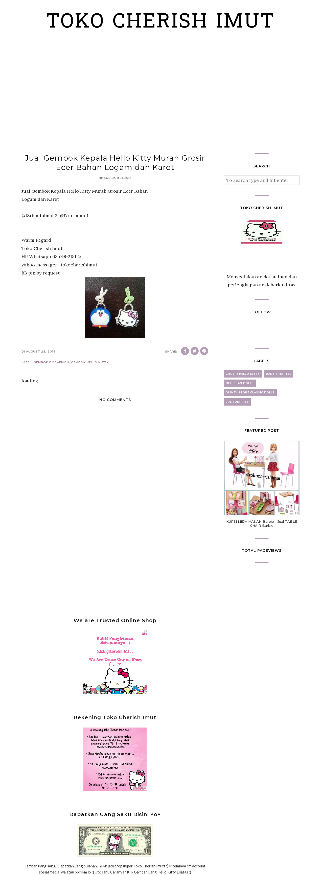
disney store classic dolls (250, 392)
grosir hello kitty (243, 374)
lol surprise (237, 402)
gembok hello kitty (90, 362)
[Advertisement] (160, 102)
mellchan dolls (240, 383)
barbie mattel (278, 374)
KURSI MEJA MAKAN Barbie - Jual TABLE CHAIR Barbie (261, 523)
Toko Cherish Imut (160, 22)
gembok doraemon (51, 362)
